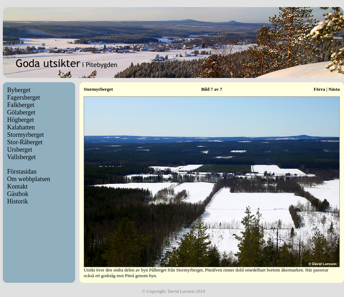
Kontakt (17, 186)
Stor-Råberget (25, 142)
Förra (319, 89)
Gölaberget (21, 112)
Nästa (334, 89)
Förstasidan (22, 171)
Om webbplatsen (28, 179)
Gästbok (17, 193)
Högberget (20, 119)
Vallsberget (21, 157)
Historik (17, 201)
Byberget (18, 90)
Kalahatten (21, 127)
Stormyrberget (25, 134)
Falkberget (20, 104)
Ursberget (19, 149)
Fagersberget (23, 97)
